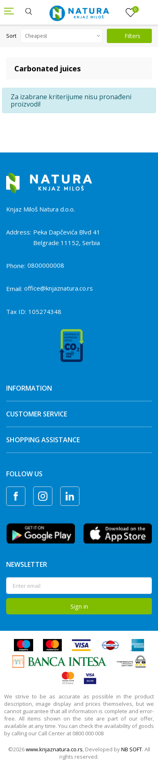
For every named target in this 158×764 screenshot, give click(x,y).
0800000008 (45, 265)
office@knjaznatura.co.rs (58, 288)
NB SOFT (131, 749)
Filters (127, 36)
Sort (11, 35)
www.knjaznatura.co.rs (54, 749)
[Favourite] (130, 12)
